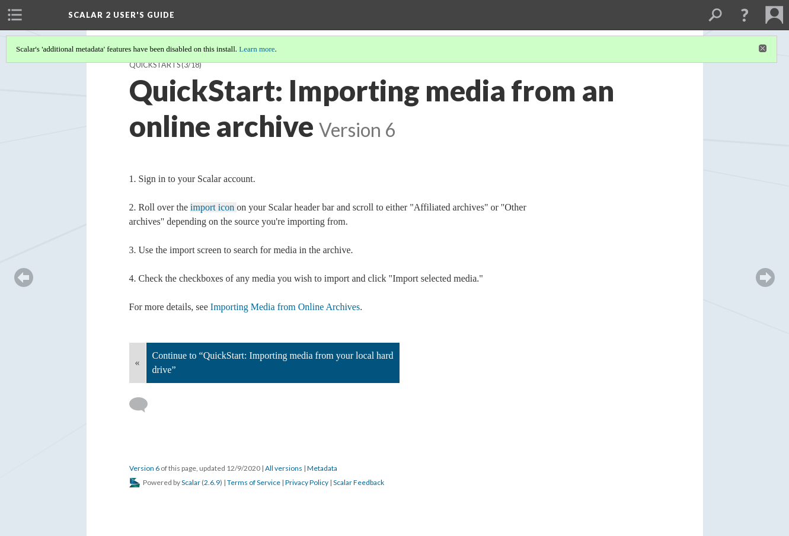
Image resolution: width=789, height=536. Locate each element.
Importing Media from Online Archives (285, 307)
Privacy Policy (306, 482)
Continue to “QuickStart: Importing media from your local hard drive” (273, 362)
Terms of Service (253, 482)
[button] (744, 15)
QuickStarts (154, 64)
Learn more (256, 48)
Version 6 (144, 468)
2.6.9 (212, 482)
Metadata (322, 468)
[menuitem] (15, 15)
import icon (213, 207)
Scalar (190, 482)
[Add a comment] (143, 405)
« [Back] (137, 363)
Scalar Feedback (358, 482)
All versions (283, 468)
